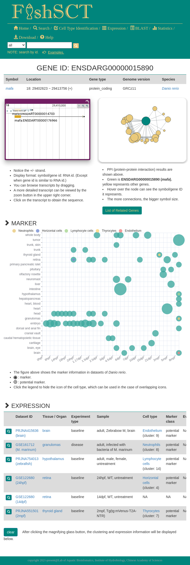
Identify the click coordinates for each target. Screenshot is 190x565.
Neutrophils (151, 445)
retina (47, 478)
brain (46, 431)
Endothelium (152, 431)
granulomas (52, 445)
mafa (9, 88)
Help (46, 37)
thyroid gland (52, 511)
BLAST (139, 28)
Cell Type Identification (76, 28)
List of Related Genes (122, 210)
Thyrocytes (151, 511)
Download (25, 37)
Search (41, 28)
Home (21, 28)
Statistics (162, 28)
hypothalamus (53, 459)
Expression (114, 28)
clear (10, 532)
